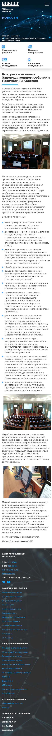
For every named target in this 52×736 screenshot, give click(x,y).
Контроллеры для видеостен (14, 689)
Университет (9, 722)
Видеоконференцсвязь (12, 668)
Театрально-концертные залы (15, 629)
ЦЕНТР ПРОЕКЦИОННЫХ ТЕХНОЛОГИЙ (13, 555)
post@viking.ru (8, 574)
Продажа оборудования (15, 644)
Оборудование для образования (16, 673)
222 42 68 (9, 562)
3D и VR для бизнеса (11, 621)
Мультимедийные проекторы (14, 652)
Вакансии (7, 730)
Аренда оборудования (14, 699)
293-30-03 (9, 566)
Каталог (5, 707)
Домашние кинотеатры (12, 625)
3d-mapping (7, 638)
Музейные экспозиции (12, 592)
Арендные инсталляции (12, 703)
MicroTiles (6, 677)
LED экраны (7, 634)
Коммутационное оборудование (16, 664)
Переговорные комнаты (12, 609)
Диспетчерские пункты (12, 596)
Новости (14, 36)
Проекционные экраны (12, 660)
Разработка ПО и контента (13, 617)
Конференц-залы (9, 613)
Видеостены (7, 681)
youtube (8, 582)
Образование (8, 605)
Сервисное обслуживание (16, 714)
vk (3, 582)
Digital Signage (8, 693)
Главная (5, 36)
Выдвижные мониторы (12, 656)
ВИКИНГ (10, 5)
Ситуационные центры (12, 601)
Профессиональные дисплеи (14, 648)
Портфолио (8, 718)
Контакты (7, 726)
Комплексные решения (14, 588)
